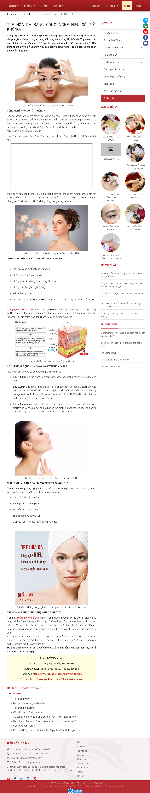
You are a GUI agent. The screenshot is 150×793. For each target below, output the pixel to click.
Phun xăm (57, 4)
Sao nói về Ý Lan (112, 40)
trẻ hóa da (35, 687)
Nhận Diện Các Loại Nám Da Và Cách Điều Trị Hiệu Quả (121, 315)
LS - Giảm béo (111, 4)
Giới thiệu (12, 4)
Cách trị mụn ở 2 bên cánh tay (28, 712)
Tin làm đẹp (26, 14)
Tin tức (127, 4)
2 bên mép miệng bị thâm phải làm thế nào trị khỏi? (122, 344)
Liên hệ (138, 4)
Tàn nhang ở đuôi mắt (24, 707)
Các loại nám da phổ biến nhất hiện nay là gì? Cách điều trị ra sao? (121, 305)
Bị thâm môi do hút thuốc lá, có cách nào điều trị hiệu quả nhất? (123, 334)
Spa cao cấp (110, 54)
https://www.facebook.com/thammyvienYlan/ (57, 673)
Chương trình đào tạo (114, 69)
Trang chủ (12, 14)
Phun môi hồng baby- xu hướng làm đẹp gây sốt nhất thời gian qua (47, 730)
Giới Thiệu (109, 83)
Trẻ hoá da (28, 4)
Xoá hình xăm (95, 4)
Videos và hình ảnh (113, 47)
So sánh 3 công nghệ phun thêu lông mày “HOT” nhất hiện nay (44, 716)
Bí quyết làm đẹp (20, 687)
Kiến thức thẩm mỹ (113, 90)
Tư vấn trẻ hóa (111, 33)
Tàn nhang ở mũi (21, 698)
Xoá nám (44, 4)
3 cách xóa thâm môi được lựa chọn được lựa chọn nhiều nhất (45, 721)
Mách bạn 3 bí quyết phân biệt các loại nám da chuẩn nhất (122, 295)
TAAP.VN (99, 783)
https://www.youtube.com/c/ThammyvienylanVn (56, 679)
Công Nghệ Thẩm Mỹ (114, 76)
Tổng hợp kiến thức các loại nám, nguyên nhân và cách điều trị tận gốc (122, 285)
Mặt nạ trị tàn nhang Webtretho (29, 703)
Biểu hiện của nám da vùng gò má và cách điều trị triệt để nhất (122, 275)
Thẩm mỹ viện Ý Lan (73, 783)
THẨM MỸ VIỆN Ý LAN (122, 742)
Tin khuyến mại (111, 62)
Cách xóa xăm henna (24, 725)
